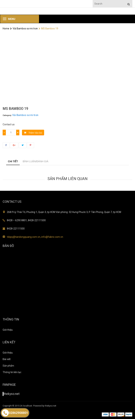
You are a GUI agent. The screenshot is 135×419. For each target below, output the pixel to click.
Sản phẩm (8, 365)
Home (6, 28)
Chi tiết (13, 161)
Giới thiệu (8, 329)
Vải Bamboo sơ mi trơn (24, 28)
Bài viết (7, 359)
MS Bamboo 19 (48, 28)
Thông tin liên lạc (12, 372)
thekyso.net (12, 394)
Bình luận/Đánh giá (35, 161)
